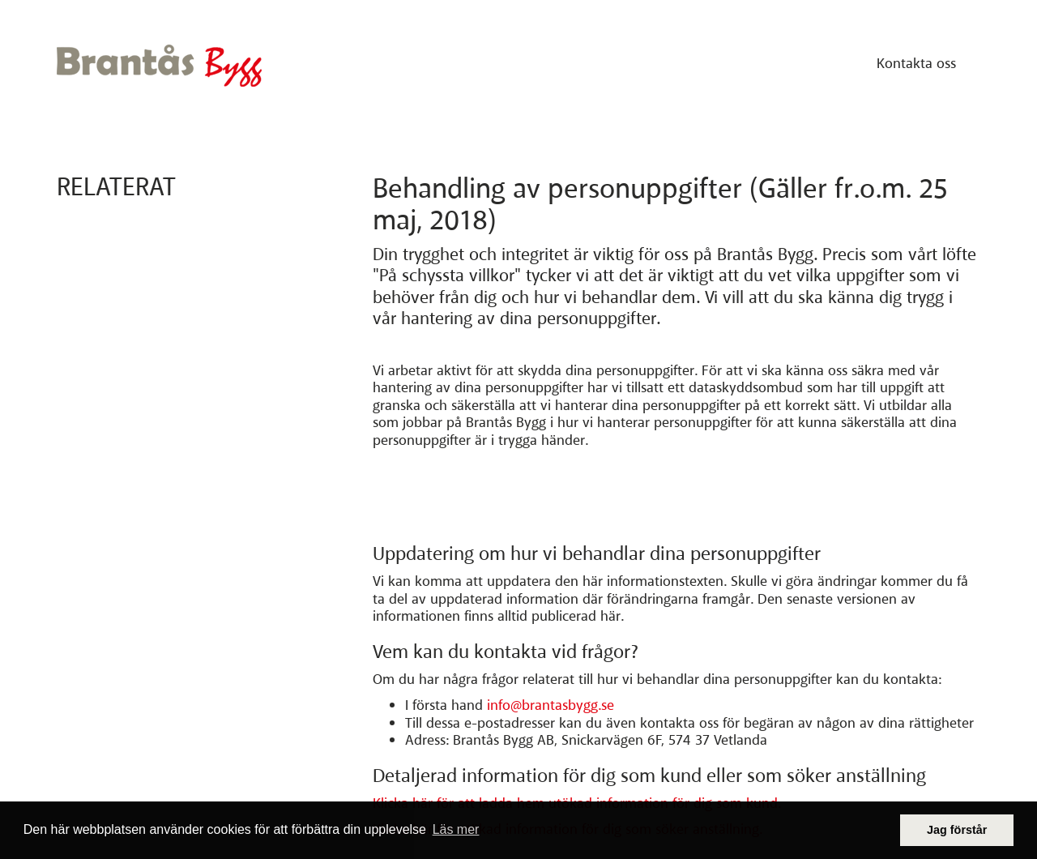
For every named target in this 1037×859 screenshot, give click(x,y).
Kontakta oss (916, 62)
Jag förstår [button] (957, 829)
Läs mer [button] (456, 829)
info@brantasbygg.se (550, 705)
